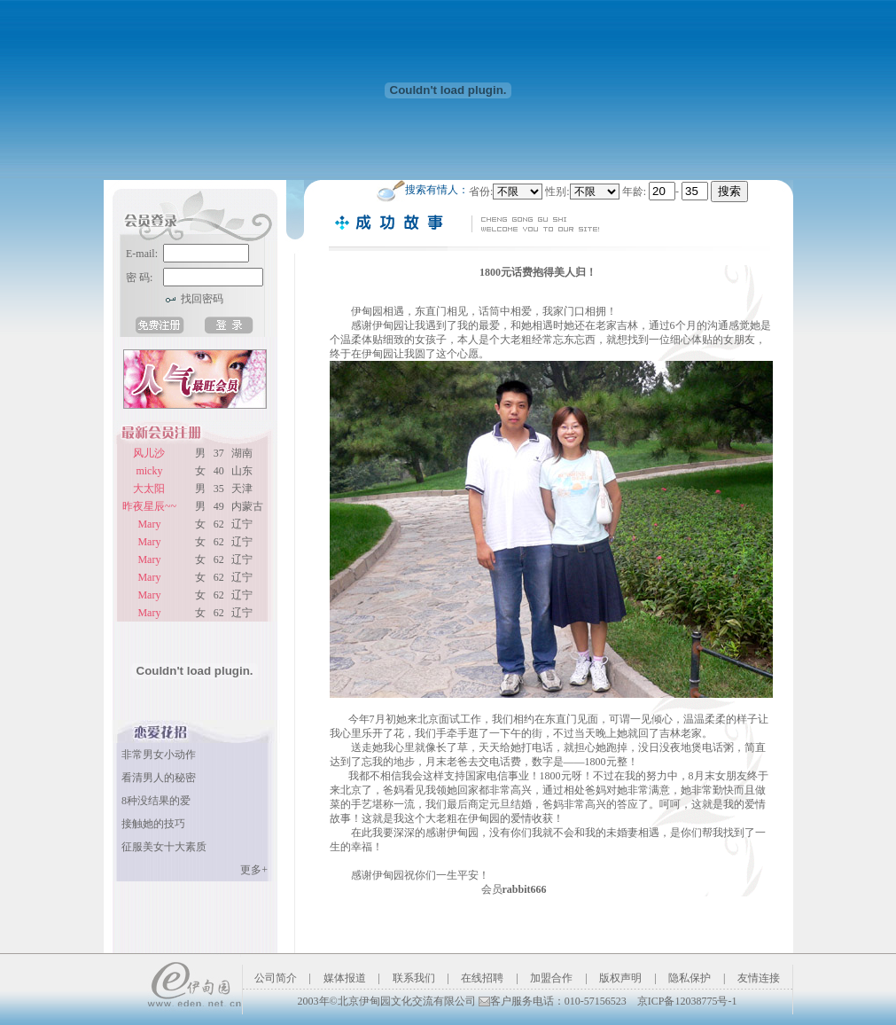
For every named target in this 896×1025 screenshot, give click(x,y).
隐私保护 (689, 978)
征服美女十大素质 (163, 847)
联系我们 (414, 978)
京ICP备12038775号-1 (687, 1001)
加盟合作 (551, 978)
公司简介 (275, 978)
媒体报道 (344, 978)
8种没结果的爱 (156, 800)
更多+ (254, 870)
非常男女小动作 (158, 754)
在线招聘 (482, 978)
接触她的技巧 (153, 824)
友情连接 (758, 978)
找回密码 (202, 299)
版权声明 (620, 978)
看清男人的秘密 (158, 777)
